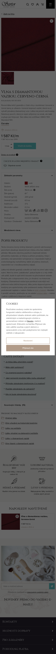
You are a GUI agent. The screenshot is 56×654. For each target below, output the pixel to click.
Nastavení (28, 340)
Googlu (30, 321)
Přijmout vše (28, 348)
